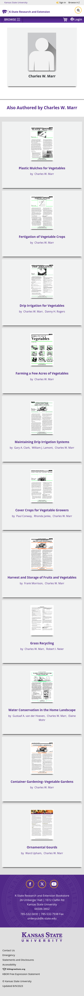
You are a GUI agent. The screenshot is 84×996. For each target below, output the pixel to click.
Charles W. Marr (44, 174)
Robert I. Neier (55, 649)
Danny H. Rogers (55, 311)
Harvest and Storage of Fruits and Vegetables (42, 577)
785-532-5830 (29, 914)
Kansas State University (15, 2)
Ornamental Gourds (42, 847)
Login (76, 19)
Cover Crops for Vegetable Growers (42, 510)
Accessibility (9, 964)
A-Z (74, 2)
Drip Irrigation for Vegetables (42, 305)
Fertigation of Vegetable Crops (42, 237)
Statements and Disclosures (18, 959)
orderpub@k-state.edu (42, 918)
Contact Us (8, 950)
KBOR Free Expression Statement (21, 974)
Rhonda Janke (42, 516)
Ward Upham (33, 853)
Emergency (8, 955)
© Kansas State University (16, 981)
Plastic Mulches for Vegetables (42, 168)
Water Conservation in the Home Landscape (42, 710)
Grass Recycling (42, 643)
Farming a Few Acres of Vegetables (42, 373)
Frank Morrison (33, 583)
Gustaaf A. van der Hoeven (29, 716)
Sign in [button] (61, 2)
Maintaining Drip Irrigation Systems (42, 442)
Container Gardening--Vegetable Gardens (42, 782)
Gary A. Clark (22, 447)
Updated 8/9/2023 (12, 986)
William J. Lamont (42, 447)
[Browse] (12, 19)
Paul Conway (24, 516)
